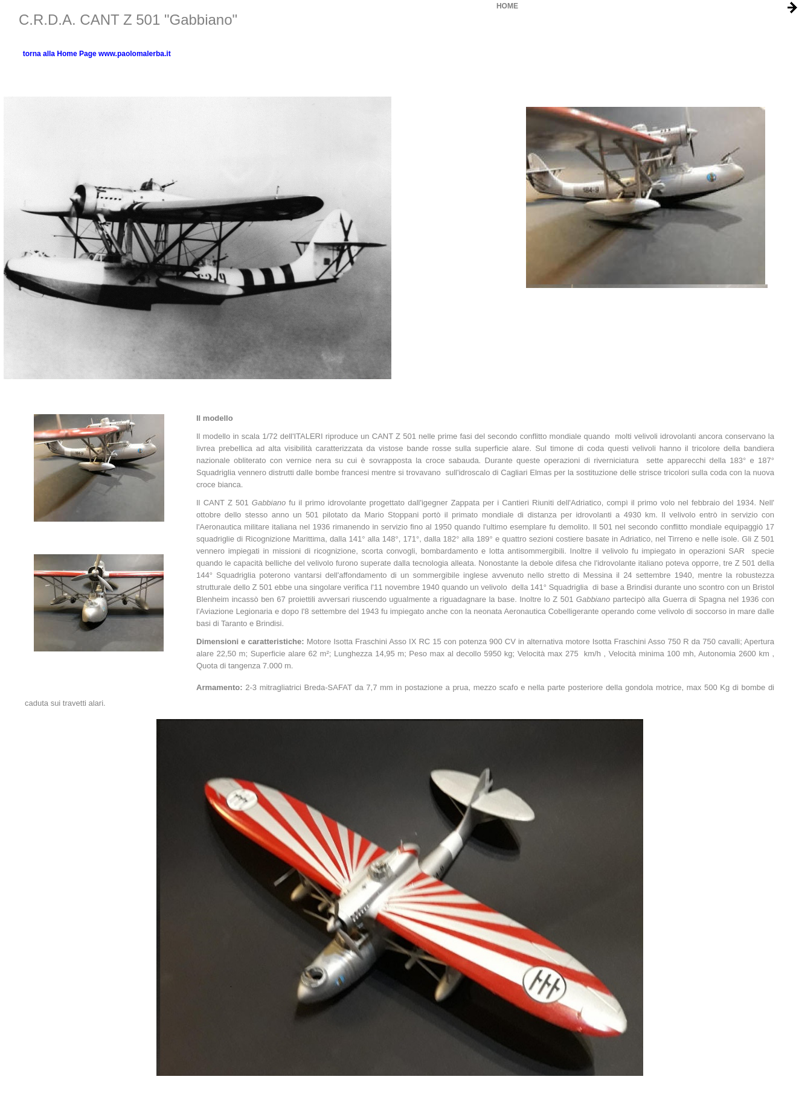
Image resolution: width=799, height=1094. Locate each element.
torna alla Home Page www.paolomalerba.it (97, 54)
